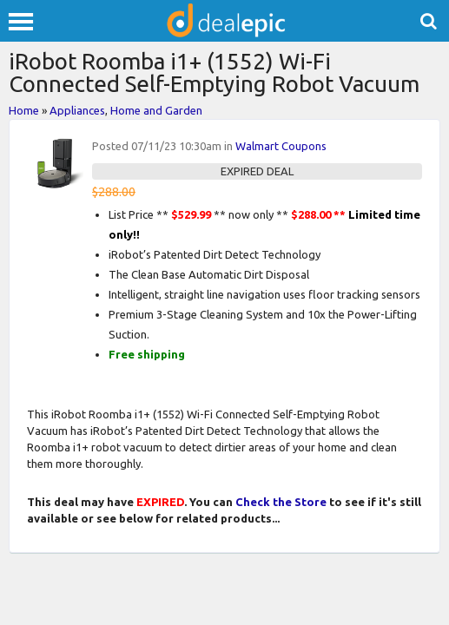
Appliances (77, 110)
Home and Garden (156, 110)
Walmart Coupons (281, 146)
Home (24, 110)
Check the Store (281, 502)
